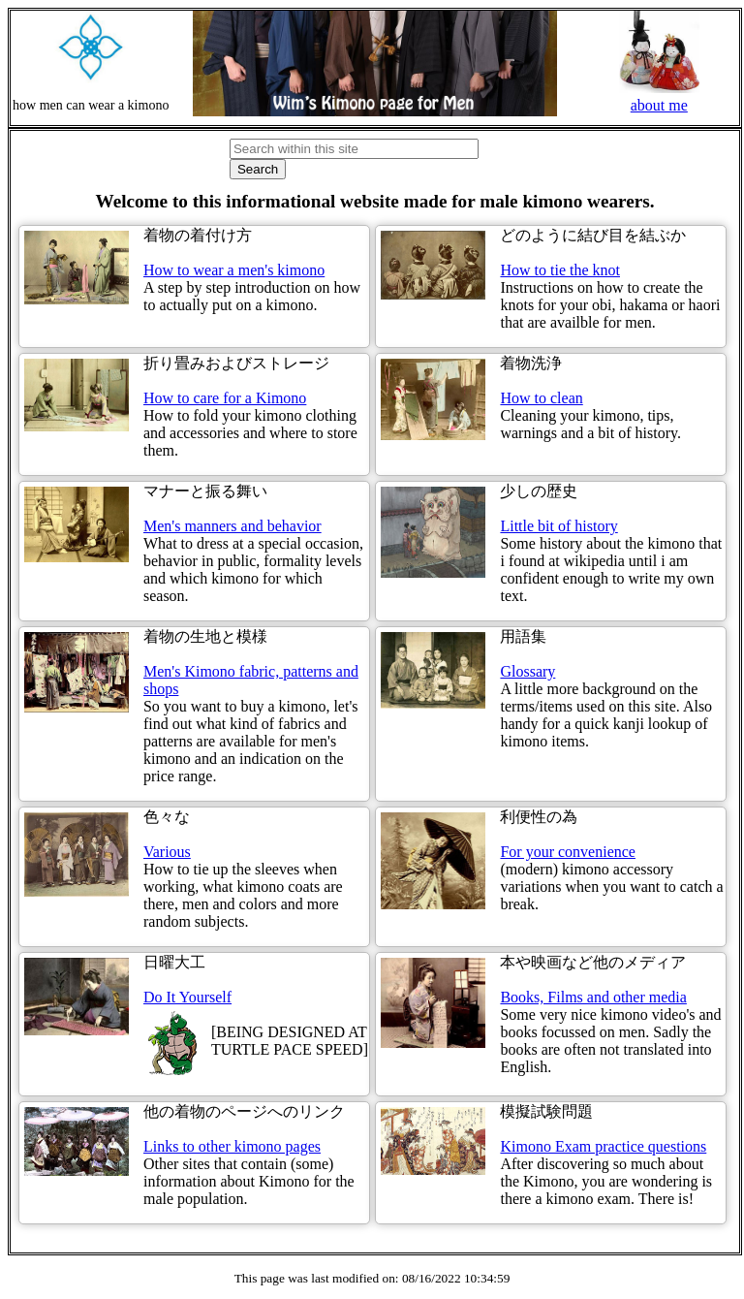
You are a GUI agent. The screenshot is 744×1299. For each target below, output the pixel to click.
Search (257, 169)
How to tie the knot (560, 270)
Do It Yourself (187, 997)
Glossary (527, 671)
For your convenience (568, 851)
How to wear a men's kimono (234, 270)
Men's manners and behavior (232, 526)
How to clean (541, 398)
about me (659, 96)
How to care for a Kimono (224, 398)
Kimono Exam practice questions (603, 1146)
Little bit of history (558, 526)
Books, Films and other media (593, 997)
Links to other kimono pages (232, 1146)
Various (167, 851)
